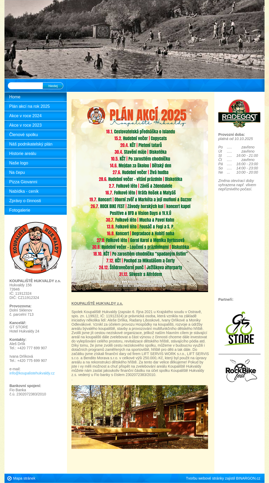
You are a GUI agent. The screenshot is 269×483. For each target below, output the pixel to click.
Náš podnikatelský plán (31, 144)
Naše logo (18, 163)
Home (14, 97)
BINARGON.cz (248, 478)
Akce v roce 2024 (25, 116)
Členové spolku (23, 134)
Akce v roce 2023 (25, 125)
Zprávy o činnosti (25, 200)
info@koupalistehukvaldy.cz (32, 373)
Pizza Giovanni (23, 182)
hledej (53, 86)
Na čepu (17, 172)
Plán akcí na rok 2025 (29, 106)
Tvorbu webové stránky (205, 478)
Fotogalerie (19, 210)
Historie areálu (22, 153)
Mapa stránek (24, 478)
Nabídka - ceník (24, 191)
